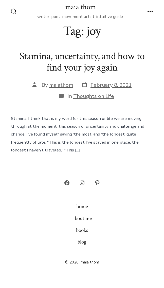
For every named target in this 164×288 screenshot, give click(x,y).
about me (82, 218)
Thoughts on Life (93, 96)
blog (82, 241)
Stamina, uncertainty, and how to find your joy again (82, 62)
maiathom (61, 84)
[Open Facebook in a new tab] (67, 183)
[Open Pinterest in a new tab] (97, 183)
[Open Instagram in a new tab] (82, 183)
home (82, 206)
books (82, 230)
